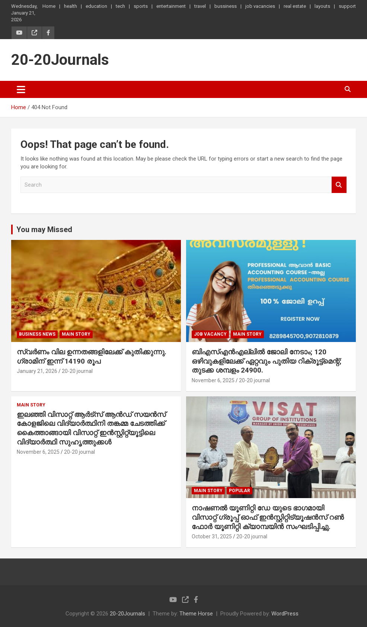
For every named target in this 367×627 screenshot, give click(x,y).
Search (339, 185)
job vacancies (260, 6)
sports (141, 6)
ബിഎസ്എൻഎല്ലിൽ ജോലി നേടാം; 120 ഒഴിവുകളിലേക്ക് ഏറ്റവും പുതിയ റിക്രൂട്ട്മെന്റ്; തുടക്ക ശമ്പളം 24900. (266, 361)
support (347, 6)
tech (120, 6)
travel (200, 6)
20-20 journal (77, 371)
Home (48, 6)
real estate (295, 6)
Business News (37, 334)
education (96, 6)
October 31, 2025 (212, 536)
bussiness (225, 6)
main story (76, 334)
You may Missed (44, 229)
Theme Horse (196, 613)
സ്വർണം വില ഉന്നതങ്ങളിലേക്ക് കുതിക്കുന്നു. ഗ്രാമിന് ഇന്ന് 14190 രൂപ (91, 356)
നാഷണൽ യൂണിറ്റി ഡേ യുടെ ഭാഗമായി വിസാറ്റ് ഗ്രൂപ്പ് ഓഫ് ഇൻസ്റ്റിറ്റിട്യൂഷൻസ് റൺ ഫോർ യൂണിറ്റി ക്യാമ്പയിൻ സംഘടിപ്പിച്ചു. (268, 517)
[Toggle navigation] (21, 89)
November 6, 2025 (213, 380)
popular (239, 490)
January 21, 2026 (37, 371)
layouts (322, 6)
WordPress (285, 613)
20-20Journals (60, 60)
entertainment (171, 6)
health (70, 6)
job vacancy (210, 334)
